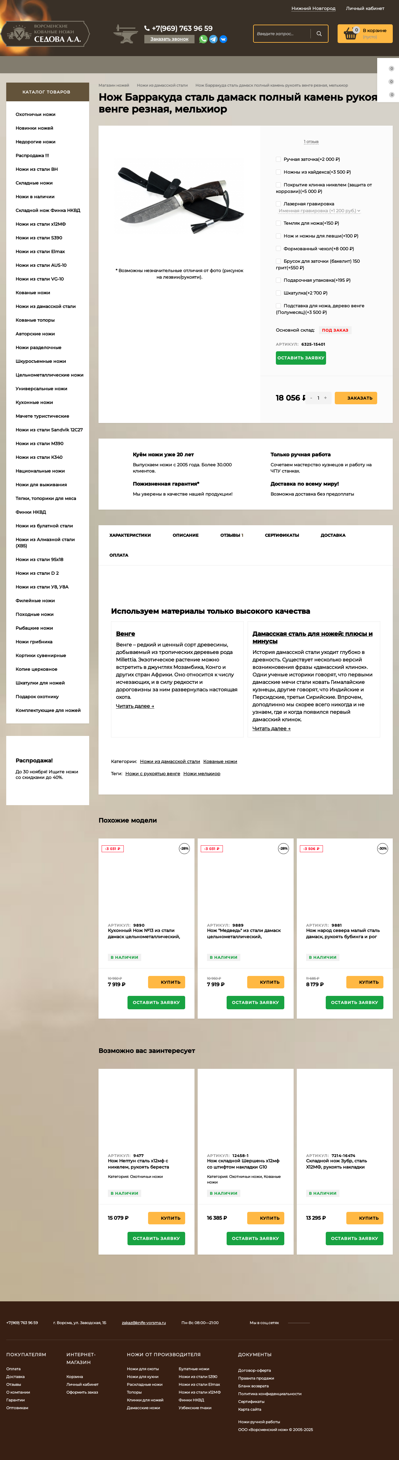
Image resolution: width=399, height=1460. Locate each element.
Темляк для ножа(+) (307, 223)
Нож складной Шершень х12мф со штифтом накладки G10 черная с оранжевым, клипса (243, 1167)
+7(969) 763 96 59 (182, 28)
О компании (18, 1392)
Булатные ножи (194, 1368)
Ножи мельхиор (201, 773)
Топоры (134, 1392)
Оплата (13, 1368)
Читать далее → (135, 706)
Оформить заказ (82, 1392)
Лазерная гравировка (305, 204)
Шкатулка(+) (302, 293)
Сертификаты (251, 1401)
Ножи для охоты (143, 1368)
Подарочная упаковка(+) (313, 280)
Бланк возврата (253, 1386)
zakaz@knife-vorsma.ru (144, 1322)
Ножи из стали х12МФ (200, 1392)
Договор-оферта (254, 1370)
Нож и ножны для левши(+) (317, 236)
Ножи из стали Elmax (199, 1384)
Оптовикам (17, 1407)
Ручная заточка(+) (308, 159)
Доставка (15, 1376)
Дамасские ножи (143, 1407)
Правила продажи (256, 1378)
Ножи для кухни (142, 1376)
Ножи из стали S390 (198, 1376)
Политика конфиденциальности (269, 1393)
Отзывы (13, 1384)
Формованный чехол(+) (315, 249)
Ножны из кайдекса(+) (313, 172)
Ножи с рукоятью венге (152, 773)
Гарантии (15, 1400)
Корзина (74, 1376)
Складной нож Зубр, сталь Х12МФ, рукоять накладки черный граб (336, 1167)
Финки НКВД (191, 1400)
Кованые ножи (220, 761)
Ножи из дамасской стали (162, 85)
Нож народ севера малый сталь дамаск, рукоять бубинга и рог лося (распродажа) (343, 937)
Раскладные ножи (144, 1384)
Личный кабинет (82, 1384)
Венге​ (125, 633)
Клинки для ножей (145, 1400)
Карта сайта (249, 1409)
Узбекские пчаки (195, 1407)
